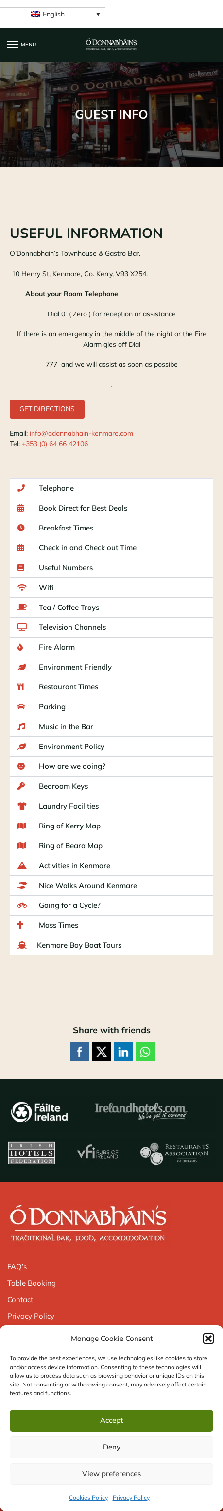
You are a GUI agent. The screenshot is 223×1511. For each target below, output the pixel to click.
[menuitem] (52, 14)
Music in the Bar (55, 726)
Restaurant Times (57, 686)
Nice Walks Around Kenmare (77, 885)
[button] (208, 1338)
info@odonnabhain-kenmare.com (81, 433)
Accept (111, 1420)
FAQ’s (17, 1266)
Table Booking (31, 1283)
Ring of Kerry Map (59, 825)
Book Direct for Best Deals (72, 508)
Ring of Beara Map (60, 845)
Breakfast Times (55, 527)
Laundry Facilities (58, 805)
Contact (20, 1299)
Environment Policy (60, 746)
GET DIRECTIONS (47, 409)
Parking (41, 706)
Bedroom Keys (52, 786)
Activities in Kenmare (63, 865)
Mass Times (47, 925)
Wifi (35, 587)
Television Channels (61, 627)
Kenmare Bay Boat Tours (69, 945)
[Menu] (21, 45)
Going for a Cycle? (59, 905)
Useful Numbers (55, 567)
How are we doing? (61, 766)
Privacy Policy (131, 1497)
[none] (52, 14)
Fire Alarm (46, 647)
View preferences (111, 1473)
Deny (111, 1446)
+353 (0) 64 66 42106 (55, 443)
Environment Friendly (64, 666)
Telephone (45, 488)
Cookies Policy (88, 1497)
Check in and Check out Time (77, 547)
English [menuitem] (54, 14)
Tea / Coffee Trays (58, 607)
